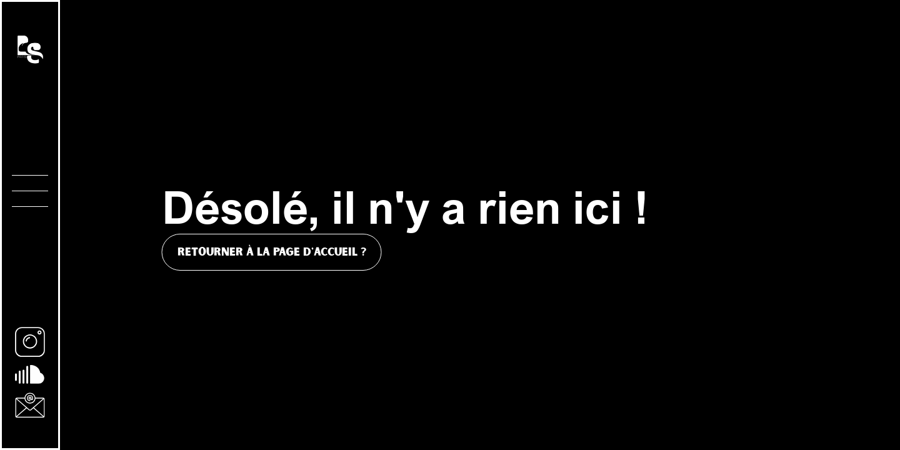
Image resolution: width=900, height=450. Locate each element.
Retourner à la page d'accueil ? (272, 252)
